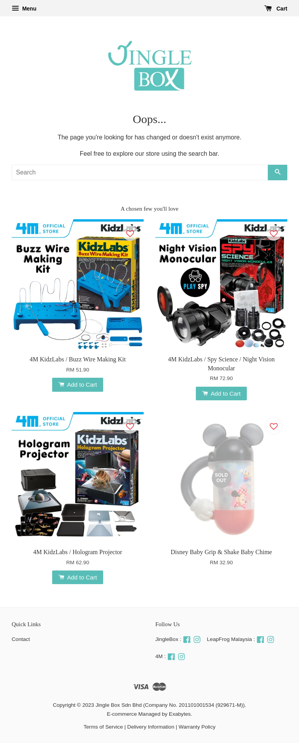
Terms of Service (103, 727)
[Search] (140, 172)
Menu (24, 8)
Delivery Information (150, 727)
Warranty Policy (197, 727)
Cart (275, 8)
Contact (21, 639)
